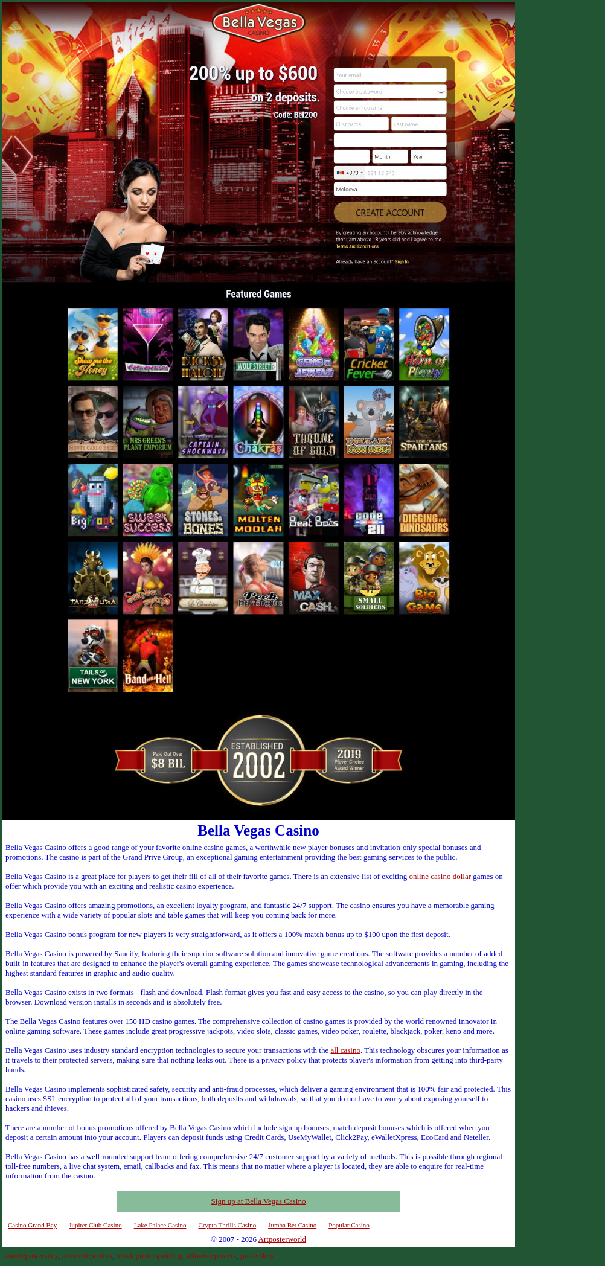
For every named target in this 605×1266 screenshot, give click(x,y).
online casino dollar (440, 876)
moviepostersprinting (149, 1255)
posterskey (257, 1255)
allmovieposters (211, 1255)
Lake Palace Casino (160, 1225)
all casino (345, 1050)
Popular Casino (349, 1225)
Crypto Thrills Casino (227, 1225)
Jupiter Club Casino (95, 1225)
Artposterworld (282, 1239)
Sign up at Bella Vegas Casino (258, 1201)
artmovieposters (87, 1255)
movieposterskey (31, 1255)
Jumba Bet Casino (292, 1225)
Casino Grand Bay (32, 1225)
